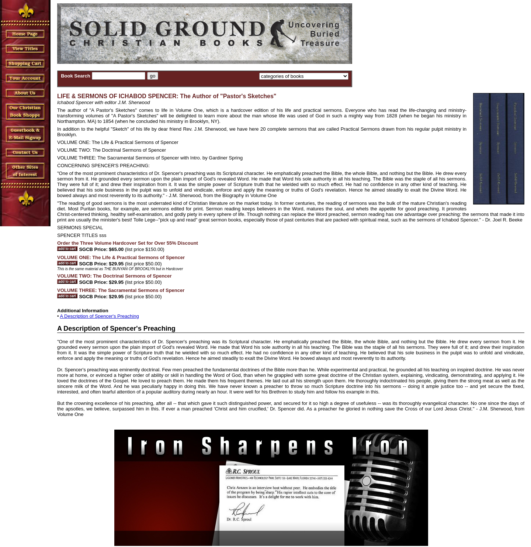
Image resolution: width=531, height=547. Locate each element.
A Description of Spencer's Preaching (99, 316)
